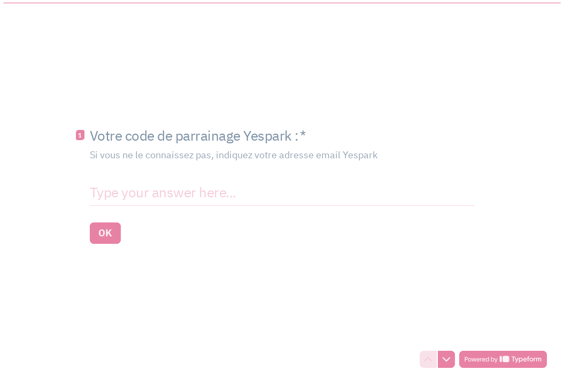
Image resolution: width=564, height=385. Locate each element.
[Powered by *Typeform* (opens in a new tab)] (503, 359)
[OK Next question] (105, 233)
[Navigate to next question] (446, 359)
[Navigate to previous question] (428, 359)
